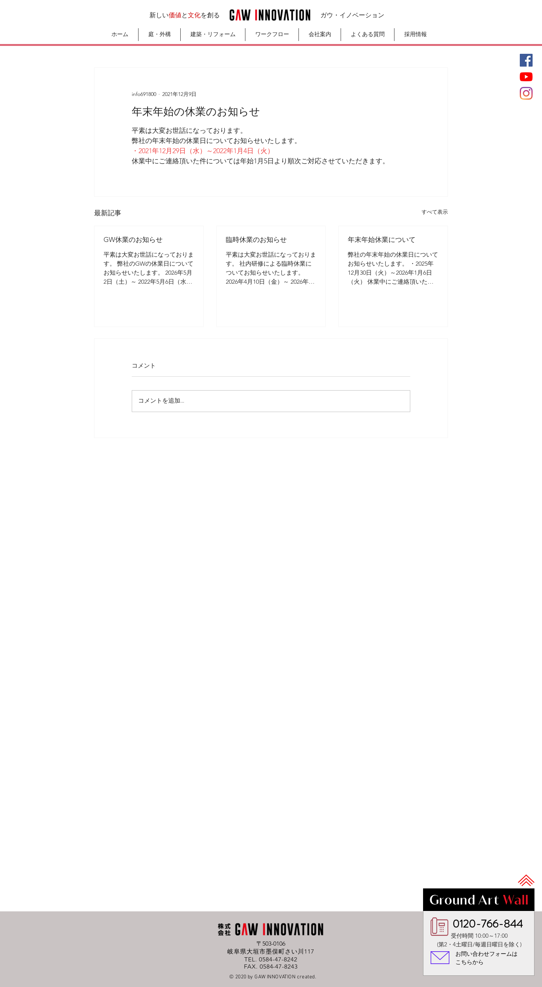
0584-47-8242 (278, 959)
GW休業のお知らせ (133, 240)
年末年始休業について (382, 240)
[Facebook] (526, 60)
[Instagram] (526, 93)
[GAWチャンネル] (526, 76)
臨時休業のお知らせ (256, 240)
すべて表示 (435, 211)
